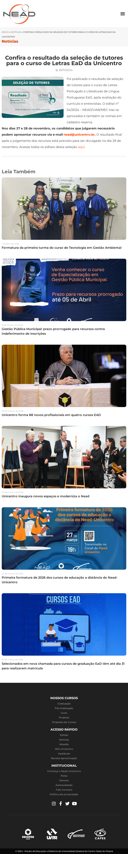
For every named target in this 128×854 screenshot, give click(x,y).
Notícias (16, 32)
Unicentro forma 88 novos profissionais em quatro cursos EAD (51, 415)
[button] (122, 13)
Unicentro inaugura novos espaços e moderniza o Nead (45, 496)
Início (5, 32)
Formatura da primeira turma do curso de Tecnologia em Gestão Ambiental (61, 248)
